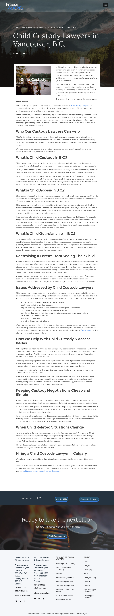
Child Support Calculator (89, 596)
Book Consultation (57, 536)
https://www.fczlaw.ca (22, 596)
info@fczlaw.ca (21, 591)
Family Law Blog (90, 578)
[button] (105, 5)
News (86, 574)
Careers (87, 586)
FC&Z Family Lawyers (80, 105)
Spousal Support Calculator (90, 591)
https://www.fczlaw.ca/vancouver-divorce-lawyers (42, 593)
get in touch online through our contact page (42, 471)
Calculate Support (88, 499)
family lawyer (86, 330)
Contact (87, 582)
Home (15, 27)
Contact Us (61, 499)
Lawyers (87, 566)
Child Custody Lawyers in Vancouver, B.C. (62, 27)
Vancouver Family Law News (32, 27)
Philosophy (88, 570)
